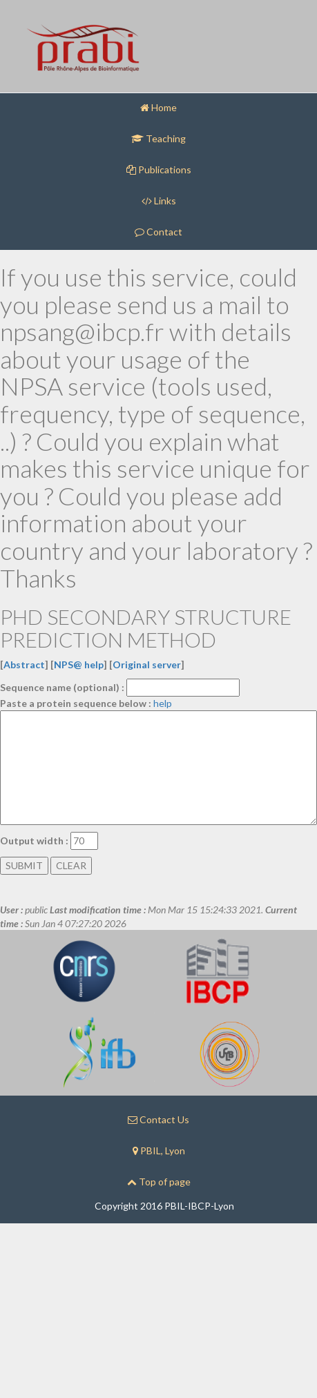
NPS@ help (79, 664)
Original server (147, 664)
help (162, 703)
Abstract (24, 664)
